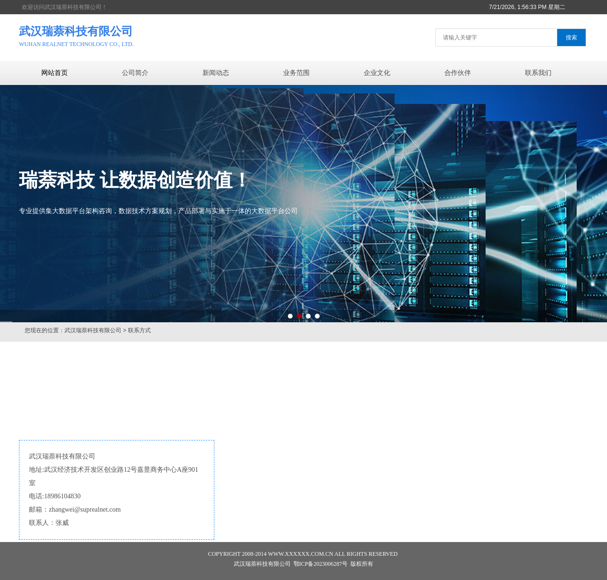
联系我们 (538, 72)
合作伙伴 (457, 72)
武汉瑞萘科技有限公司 (92, 330)
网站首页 (54, 72)
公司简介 (135, 72)
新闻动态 (215, 72)
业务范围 (296, 72)
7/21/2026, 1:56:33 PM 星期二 (527, 7)
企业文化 (377, 72)
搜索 (571, 37)
